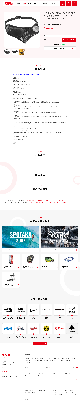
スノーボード (27, 373)
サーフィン (27, 371)
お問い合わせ (49, 404)
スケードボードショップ (70, 391)
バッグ (19, 10)
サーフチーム (55, 393)
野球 (38, 376)
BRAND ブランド (11, 200)
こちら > (64, 24)
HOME (5, 10)
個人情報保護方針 (33, 404)
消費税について (56, 373)
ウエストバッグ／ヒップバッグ (28, 10)
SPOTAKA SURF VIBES (29, 391)
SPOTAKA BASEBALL (41, 391)
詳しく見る (74, 380)
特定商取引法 (42, 404)
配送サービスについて (69, 373)
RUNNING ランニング (12, 10)
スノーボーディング (69, 393)
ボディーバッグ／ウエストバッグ (25, 202)
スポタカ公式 (55, 391)
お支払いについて (68, 371)
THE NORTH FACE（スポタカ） (71, 395)
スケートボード (40, 371)
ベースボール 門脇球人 (57, 395)
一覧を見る (46, 368)
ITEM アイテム (10, 202)
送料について (55, 371)
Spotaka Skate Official (30, 393)
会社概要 (26, 404)
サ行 (17, 200)
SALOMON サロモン (23, 200)
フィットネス (40, 373)
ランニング (27, 376)
